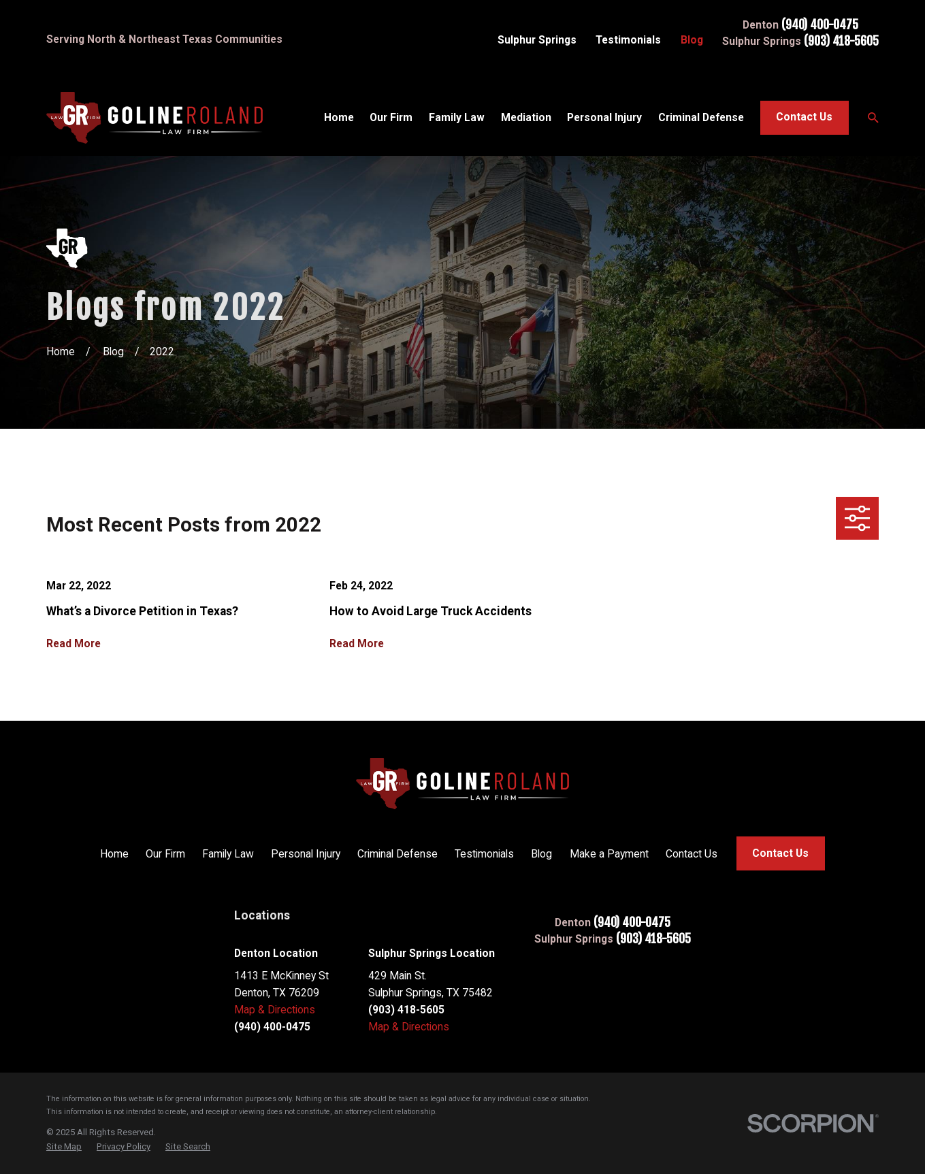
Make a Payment (609, 853)
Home (114, 853)
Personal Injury (305, 853)
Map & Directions (274, 1009)
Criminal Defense (397, 853)
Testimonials (628, 39)
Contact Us (804, 116)
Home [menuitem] (339, 117)
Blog (692, 39)
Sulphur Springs (537, 39)
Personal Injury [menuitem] (604, 117)
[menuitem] (64, 1147)
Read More (73, 643)
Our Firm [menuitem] (391, 117)
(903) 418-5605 (841, 41)
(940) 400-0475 (819, 25)
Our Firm (165, 853)
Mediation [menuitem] (526, 117)
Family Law (228, 853)
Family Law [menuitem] (457, 117)
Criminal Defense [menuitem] (701, 117)
